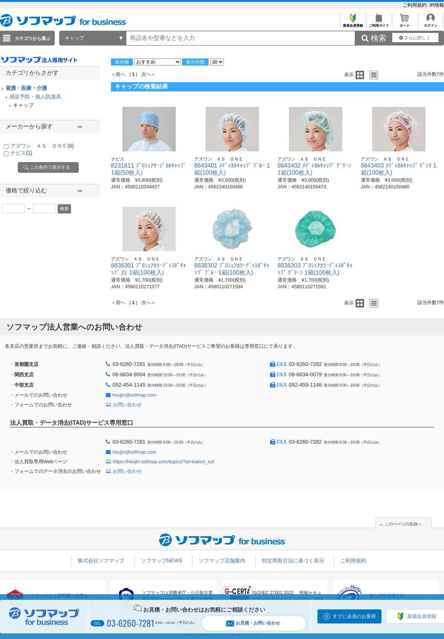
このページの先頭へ (403, 524)
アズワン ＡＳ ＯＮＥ (42, 146)
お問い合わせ (127, 404)
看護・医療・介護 (26, 88)
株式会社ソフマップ (101, 561)
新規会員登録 (353, 23)
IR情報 (437, 5)
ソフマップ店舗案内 (222, 561)
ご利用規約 (415, 5)
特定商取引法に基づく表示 (293, 561)
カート (405, 23)
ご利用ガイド (379, 23)
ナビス (21, 153)
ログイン (430, 23)
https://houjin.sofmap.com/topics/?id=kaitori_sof (163, 461)
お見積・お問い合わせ (253, 623)
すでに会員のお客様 (354, 616)
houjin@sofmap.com (134, 395)
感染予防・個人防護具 (35, 97)
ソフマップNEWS (161, 561)
